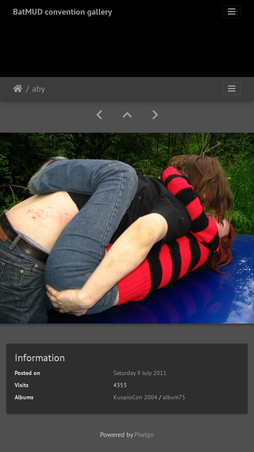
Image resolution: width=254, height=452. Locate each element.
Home (18, 88)
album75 (174, 397)
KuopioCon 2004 (135, 397)
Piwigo (144, 434)
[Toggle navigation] (232, 11)
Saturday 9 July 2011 (140, 373)
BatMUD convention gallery (62, 11)
